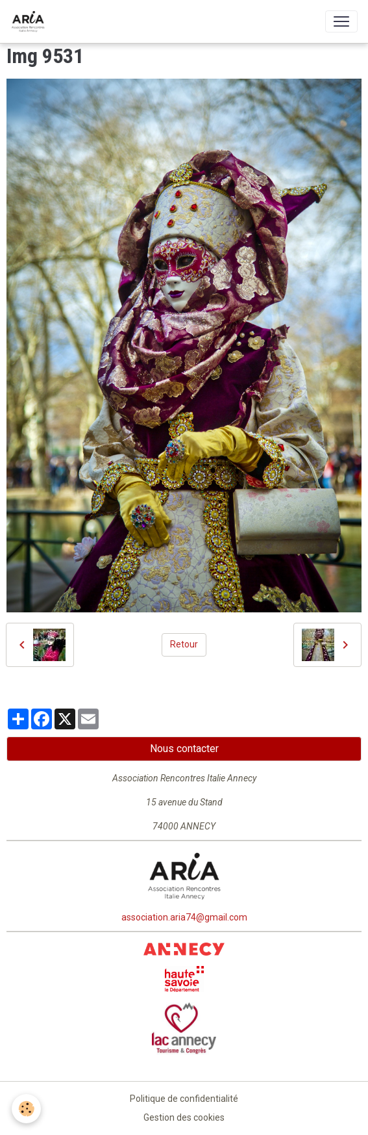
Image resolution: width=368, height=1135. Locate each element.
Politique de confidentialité (184, 1098)
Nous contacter (184, 748)
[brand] (30, 21)
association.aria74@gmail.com (184, 917)
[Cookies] (26, 1108)
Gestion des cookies (184, 1117)
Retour (184, 644)
